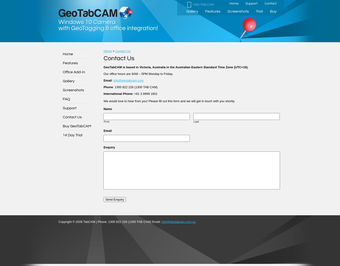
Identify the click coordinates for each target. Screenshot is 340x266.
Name (107, 109)
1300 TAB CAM (200, 4)
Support (251, 3)
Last (196, 121)
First (106, 121)
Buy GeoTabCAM (77, 126)
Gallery (192, 11)
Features (212, 11)
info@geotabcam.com (128, 80)
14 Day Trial (73, 135)
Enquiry (109, 147)
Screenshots (238, 11)
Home (233, 3)
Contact (270, 3)
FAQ (66, 99)
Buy (273, 11)
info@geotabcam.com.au (179, 222)
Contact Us (72, 117)
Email (107, 131)
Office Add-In (74, 72)
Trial (259, 11)
